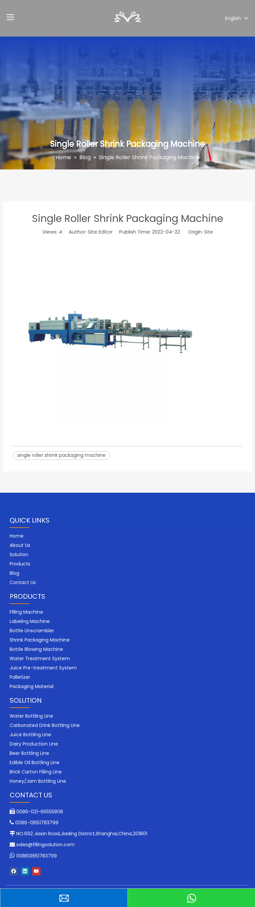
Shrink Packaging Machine (40, 640)
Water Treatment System (40, 658)
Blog (14, 573)
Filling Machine (26, 612)
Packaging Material (31, 686)
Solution (19, 554)
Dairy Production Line (34, 744)
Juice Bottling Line (30, 734)
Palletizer (20, 677)
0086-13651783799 (36, 822)
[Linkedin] (25, 871)
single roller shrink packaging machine (61, 455)
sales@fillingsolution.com (45, 844)
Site (208, 232)
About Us (20, 545)
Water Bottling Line (31, 716)
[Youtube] (36, 871)
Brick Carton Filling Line (36, 771)
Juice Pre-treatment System (43, 667)
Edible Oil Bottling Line (34, 762)
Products (20, 563)
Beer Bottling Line (29, 753)
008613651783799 (36, 856)
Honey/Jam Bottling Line (38, 781)
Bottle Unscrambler (32, 630)
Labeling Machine (30, 621)
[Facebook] (14, 871)
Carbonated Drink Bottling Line (45, 725)
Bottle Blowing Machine (36, 649)
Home (17, 536)
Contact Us (23, 582)
